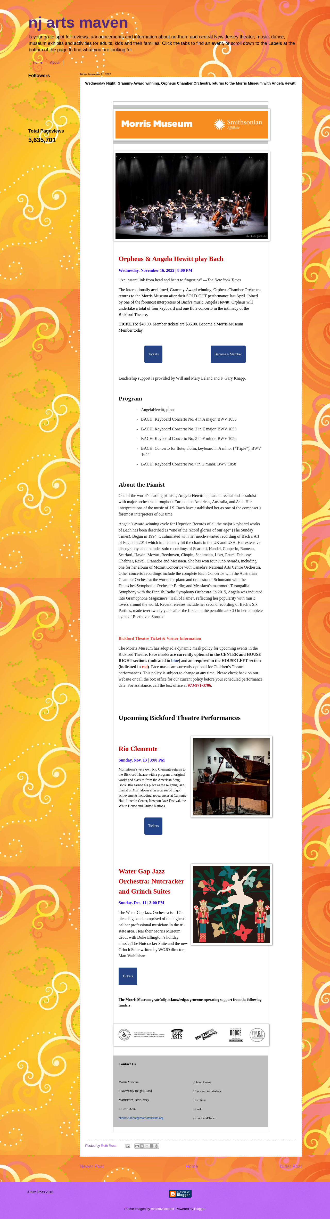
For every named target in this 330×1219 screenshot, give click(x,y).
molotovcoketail (162, 1209)
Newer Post (92, 1166)
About (55, 62)
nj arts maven (78, 22)
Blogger (199, 1209)
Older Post (291, 1166)
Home (38, 62)
